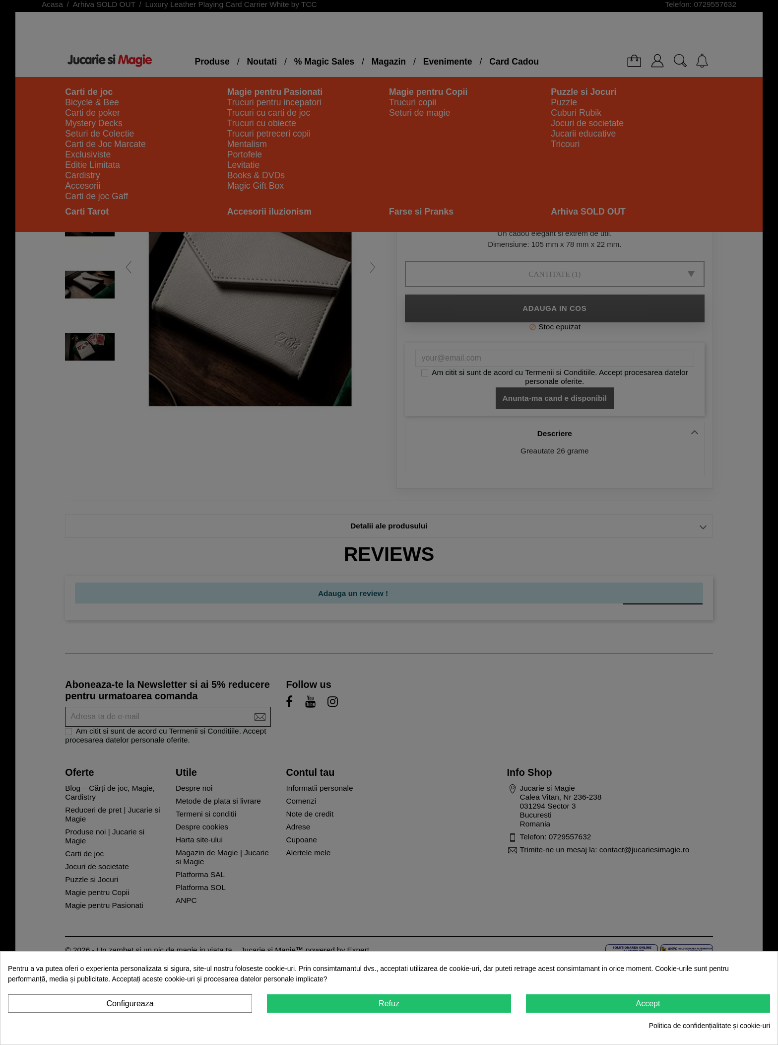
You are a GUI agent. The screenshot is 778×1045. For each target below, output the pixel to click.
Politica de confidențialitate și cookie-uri (709, 1026)
